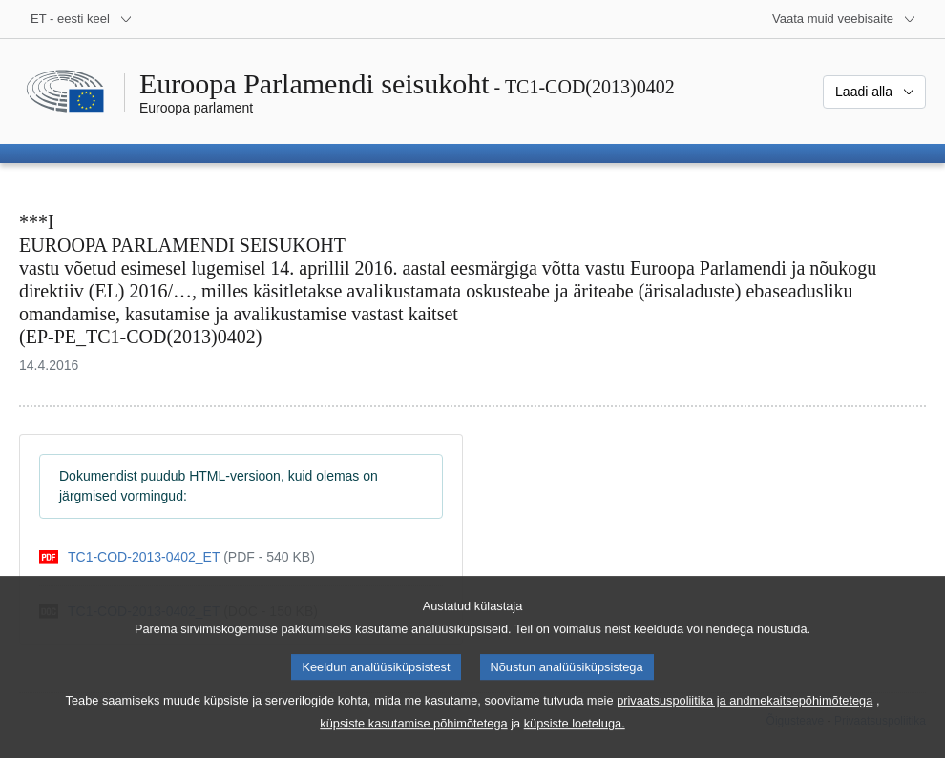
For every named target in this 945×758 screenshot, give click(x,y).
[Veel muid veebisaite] (844, 19)
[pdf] (177, 557)
